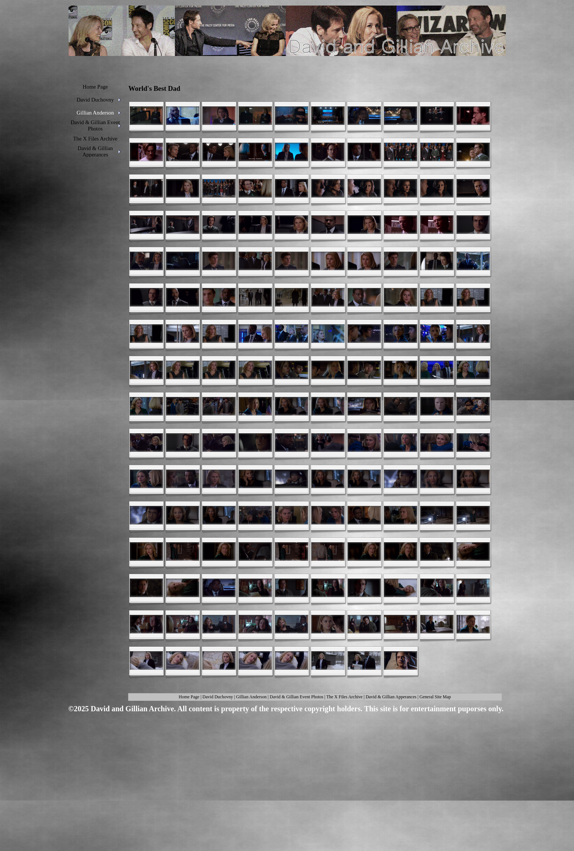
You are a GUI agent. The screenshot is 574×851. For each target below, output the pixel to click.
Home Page (189, 696)
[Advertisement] (284, 773)
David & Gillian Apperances (391, 696)
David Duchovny (217, 696)
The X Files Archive (344, 696)
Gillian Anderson (251, 696)
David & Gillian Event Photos (297, 696)
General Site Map (435, 696)
